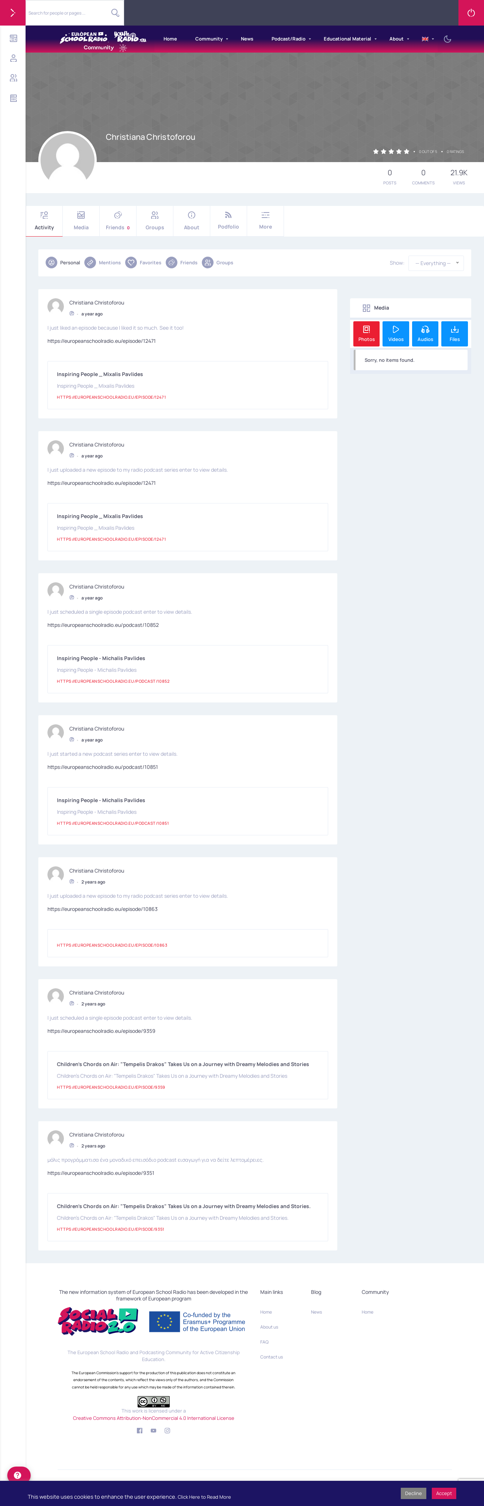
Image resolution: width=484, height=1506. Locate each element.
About (396, 38)
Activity (44, 221)
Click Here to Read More (204, 1497)
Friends (117, 221)
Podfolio (228, 220)
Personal (63, 262)
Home (170, 38)
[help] (19, 1475)
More (265, 220)
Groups (154, 221)
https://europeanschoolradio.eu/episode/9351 (100, 1171)
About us (269, 1327)
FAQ (264, 1342)
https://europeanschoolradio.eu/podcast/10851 (102, 765)
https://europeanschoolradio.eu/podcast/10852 (103, 623)
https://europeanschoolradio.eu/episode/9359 (101, 1029)
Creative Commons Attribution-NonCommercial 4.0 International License (153, 1418)
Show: (397, 263)
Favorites (143, 262)
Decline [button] (413, 1493)
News (247, 38)
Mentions (102, 262)
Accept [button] (444, 1493)
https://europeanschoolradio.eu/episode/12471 (101, 339)
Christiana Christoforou (96, 301)
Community (209, 38)
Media (81, 221)
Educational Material (347, 38)
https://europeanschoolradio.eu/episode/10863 (102, 907)
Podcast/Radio (289, 38)
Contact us (271, 1357)
